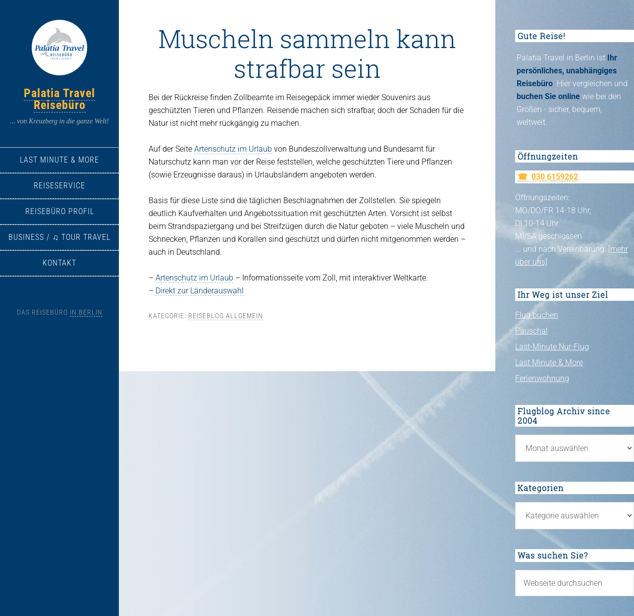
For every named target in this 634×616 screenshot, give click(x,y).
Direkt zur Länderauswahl (200, 290)
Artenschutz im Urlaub (233, 149)
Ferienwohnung (542, 378)
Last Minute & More (549, 362)
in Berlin (86, 312)
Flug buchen (536, 315)
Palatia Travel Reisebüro (59, 99)
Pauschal (531, 331)
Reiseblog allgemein (225, 316)
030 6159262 (554, 176)
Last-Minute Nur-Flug (552, 346)
